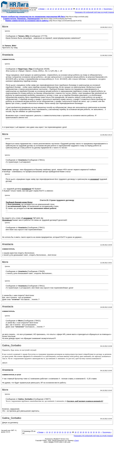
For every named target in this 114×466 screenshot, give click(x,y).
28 (82, 9)
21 (63, 9)
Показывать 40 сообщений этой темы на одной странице (93, 436)
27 (79, 9)
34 (97, 9)
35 (100, 9)
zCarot (76, 440)
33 (95, 9)
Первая (41, 9)
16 (50, 9)
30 (87, 9)
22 (66, 9)
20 (61, 9)
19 (58, 9)
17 (53, 9)
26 (76, 9)
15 (48, 9)
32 (92, 9)
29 (84, 9)
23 (69, 9)
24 (71, 9)
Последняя (108, 9)
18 (56, 9)
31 (89, 9)
